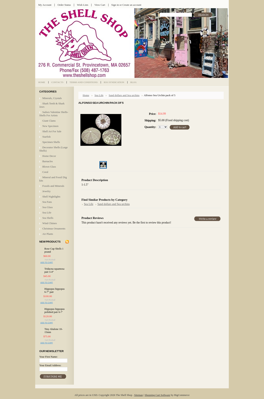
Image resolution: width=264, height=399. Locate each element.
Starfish (46, 136)
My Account (44, 4)
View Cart (99, 4)
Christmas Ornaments (53, 228)
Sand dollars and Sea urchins (124, 95)
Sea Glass (47, 207)
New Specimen (50, 126)
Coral (45, 171)
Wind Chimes (49, 223)
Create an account (131, 4)
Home (86, 95)
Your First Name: (48, 356)
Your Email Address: (50, 365)
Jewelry (46, 191)
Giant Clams (49, 120)
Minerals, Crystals (52, 98)
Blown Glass (49, 166)
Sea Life (46, 212)
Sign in (115, 4)
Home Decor (49, 155)
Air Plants (47, 233)
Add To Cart (46, 262)
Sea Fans (47, 201)
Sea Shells (47, 217)
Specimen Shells (51, 142)
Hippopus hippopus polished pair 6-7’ (54, 311)
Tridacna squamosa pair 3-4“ (54, 270)
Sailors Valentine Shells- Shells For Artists (53, 114)
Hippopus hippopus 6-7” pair (54, 290)
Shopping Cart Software (157, 395)
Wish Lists (82, 4)
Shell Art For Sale (51, 131)
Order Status (64, 4)
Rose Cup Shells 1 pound (53, 250)
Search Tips (184, 19)
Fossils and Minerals (53, 185)
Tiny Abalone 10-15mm (53, 331)
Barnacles (47, 161)
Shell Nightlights (51, 196)
